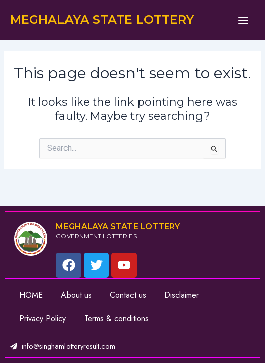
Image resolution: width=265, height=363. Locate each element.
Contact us (128, 295)
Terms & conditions (116, 318)
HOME (31, 295)
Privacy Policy (42, 318)
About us (76, 295)
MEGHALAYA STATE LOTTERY (102, 19)
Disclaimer (181, 295)
